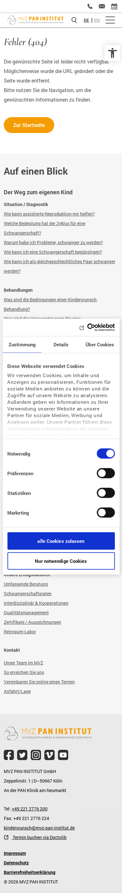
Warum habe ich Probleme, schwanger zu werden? (53, 242)
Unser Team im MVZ (23, 663)
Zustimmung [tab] (22, 344)
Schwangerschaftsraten (28, 593)
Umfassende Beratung (26, 584)
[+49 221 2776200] (90, 6)
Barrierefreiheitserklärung (29, 872)
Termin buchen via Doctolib (39, 837)
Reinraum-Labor (20, 632)
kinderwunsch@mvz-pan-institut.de (39, 828)
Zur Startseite (29, 125)
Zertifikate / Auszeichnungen (32, 622)
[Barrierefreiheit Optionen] (112, 53)
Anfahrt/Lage (17, 691)
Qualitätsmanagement (26, 613)
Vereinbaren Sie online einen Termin (39, 682)
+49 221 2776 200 (30, 809)
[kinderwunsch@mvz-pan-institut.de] (102, 6)
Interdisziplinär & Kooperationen (36, 603)
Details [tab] (61, 344)
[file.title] (9, 755)
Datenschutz (16, 863)
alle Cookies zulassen (60, 541)
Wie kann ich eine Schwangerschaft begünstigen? (53, 252)
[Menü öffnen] (110, 20)
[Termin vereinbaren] (114, 6)
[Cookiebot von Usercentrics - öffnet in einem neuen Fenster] (87, 327)
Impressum (15, 853)
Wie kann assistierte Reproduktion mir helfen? (49, 214)
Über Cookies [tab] (100, 344)
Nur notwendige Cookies (61, 560)
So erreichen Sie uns (24, 672)
